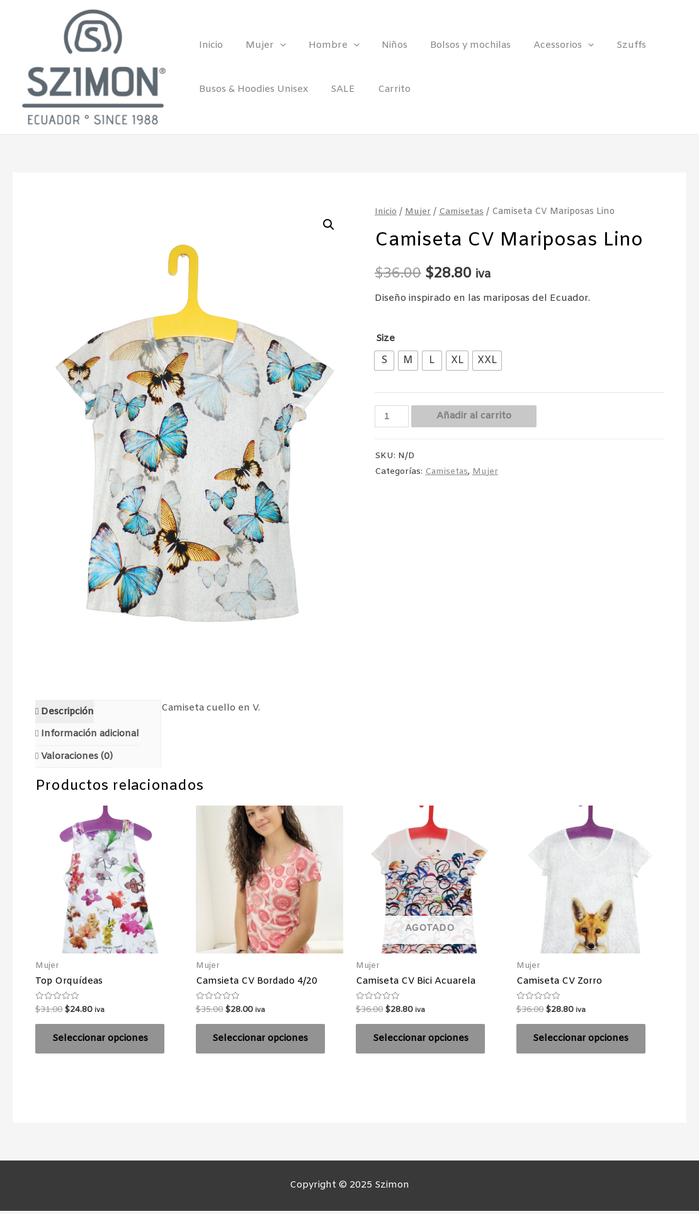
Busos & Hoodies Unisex (251, 89)
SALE (337, 89)
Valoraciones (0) (76, 757)
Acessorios (543, 45)
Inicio (209, 45)
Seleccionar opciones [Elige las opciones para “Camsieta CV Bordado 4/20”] (263, 1040)
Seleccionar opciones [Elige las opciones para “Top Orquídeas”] (102, 1040)
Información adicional (89, 734)
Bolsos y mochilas (454, 45)
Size (385, 338)
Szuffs (607, 45)
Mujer (260, 45)
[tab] (65, 711)
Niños (382, 45)
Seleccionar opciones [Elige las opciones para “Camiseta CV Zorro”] (583, 1040)
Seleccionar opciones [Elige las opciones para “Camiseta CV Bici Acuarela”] (423, 1040)
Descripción (66, 711)
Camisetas (462, 212)
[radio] (384, 360)
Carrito (384, 89)
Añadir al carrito (473, 416)
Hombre (324, 45)
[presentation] (274, 45)
